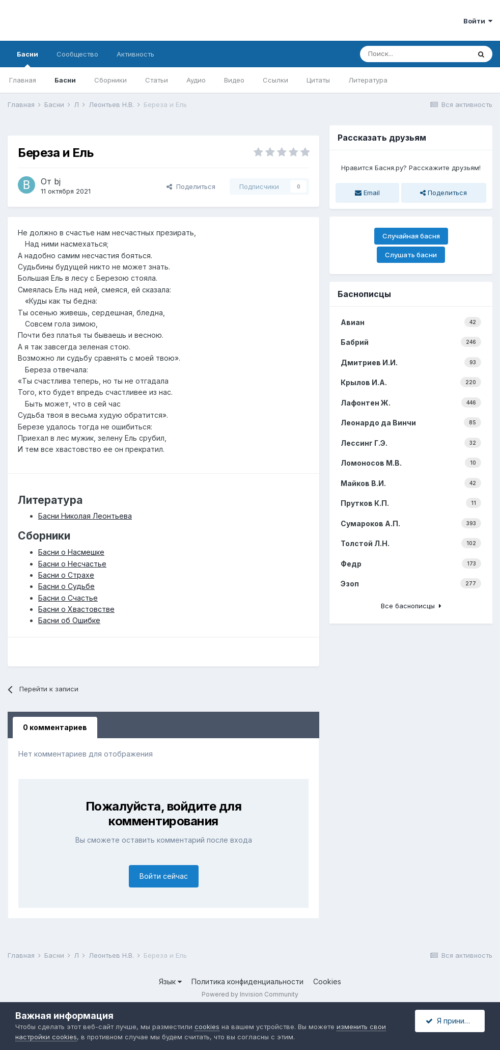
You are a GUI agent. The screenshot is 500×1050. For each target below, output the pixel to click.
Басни (27, 58)
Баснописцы (364, 294)
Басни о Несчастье (72, 563)
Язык (170, 981)
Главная (22, 80)
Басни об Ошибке (69, 620)
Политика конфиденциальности (247, 981)
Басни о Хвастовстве (76, 609)
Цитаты (318, 80)
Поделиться (190, 186)
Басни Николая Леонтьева (85, 515)
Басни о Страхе (66, 575)
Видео (234, 80)
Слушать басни (411, 255)
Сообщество (77, 54)
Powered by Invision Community (250, 994)
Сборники (110, 80)
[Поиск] (415, 54)
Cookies (327, 981)
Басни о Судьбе (66, 586)
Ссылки (275, 80)
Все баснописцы (411, 606)
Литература (367, 80)
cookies (207, 1026)
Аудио (196, 80)
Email (367, 193)
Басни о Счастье (68, 598)
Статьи (156, 80)
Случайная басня (411, 236)
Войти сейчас (164, 876)
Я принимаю (453, 1020)
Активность (135, 54)
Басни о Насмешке (71, 552)
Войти (477, 21)
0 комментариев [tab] (55, 727)
